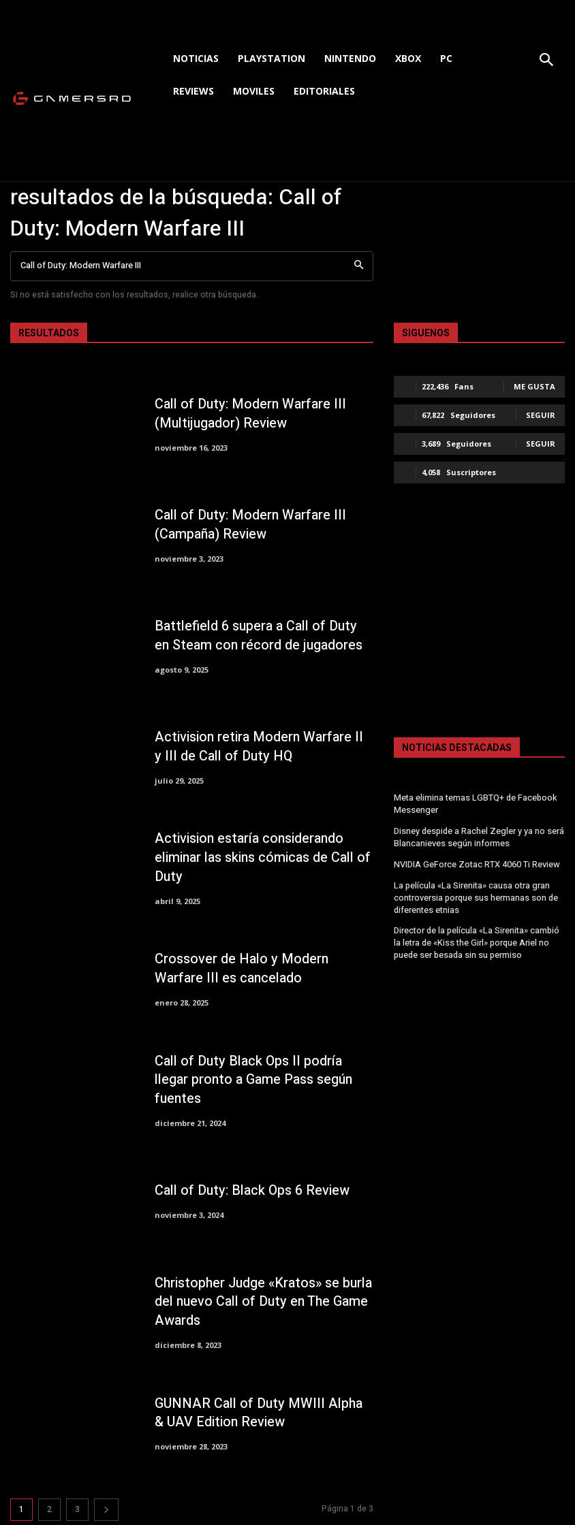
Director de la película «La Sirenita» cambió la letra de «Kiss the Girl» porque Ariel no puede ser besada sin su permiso (476, 936)
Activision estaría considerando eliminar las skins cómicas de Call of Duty (259, 857)
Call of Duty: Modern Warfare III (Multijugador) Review (246, 413)
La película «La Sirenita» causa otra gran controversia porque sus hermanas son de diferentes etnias (476, 893)
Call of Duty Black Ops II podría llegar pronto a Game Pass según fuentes (261, 1080)
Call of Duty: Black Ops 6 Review (247, 1190)
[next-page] (106, 1509)
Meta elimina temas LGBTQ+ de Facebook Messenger (474, 804)
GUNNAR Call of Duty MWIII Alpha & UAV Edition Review (256, 1413)
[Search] (358, 266)
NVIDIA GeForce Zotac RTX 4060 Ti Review (475, 861)
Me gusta (534, 386)
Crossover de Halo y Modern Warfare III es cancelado (263, 969)
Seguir (540, 415)
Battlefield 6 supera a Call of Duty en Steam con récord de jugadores (259, 635)
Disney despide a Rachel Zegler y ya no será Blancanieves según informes (478, 835)
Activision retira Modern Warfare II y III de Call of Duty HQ (259, 746)
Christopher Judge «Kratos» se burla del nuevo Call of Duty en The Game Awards (260, 1301)
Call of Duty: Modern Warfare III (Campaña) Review (246, 524)
